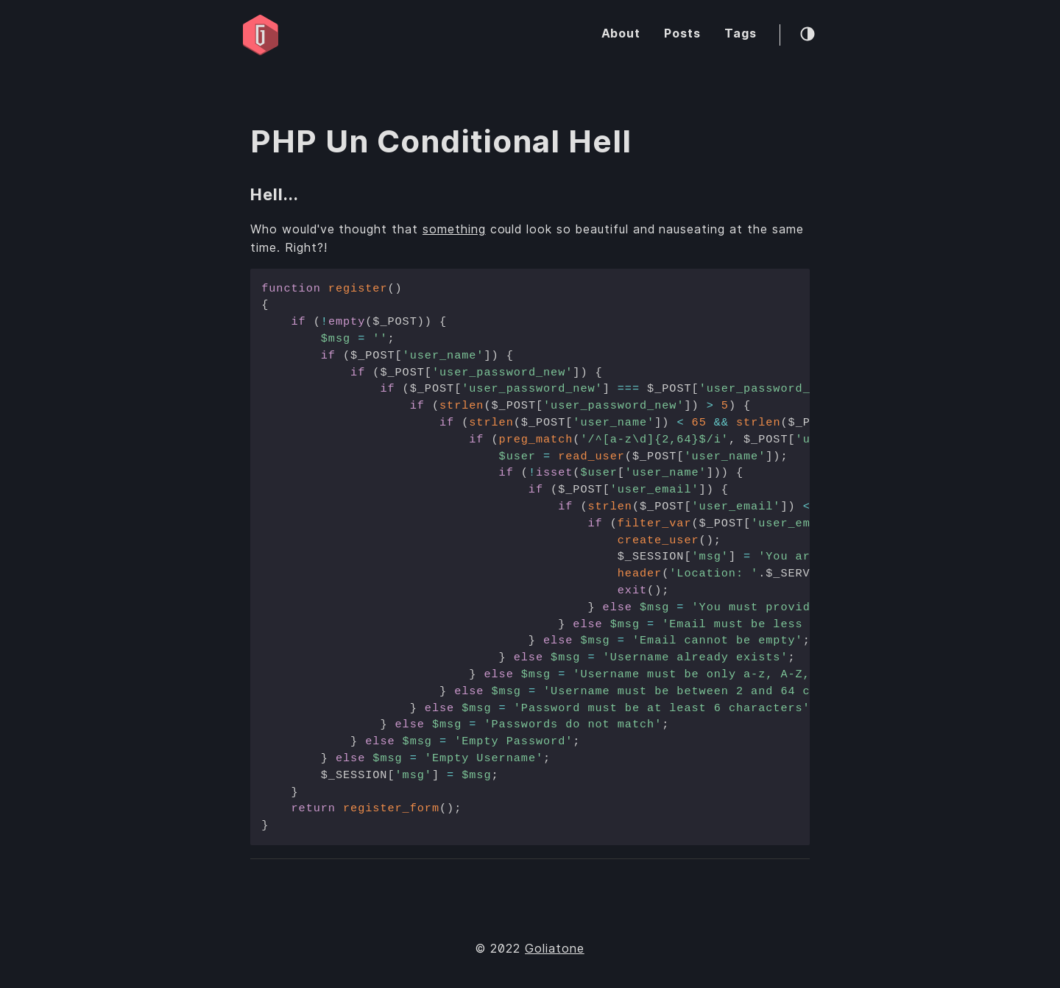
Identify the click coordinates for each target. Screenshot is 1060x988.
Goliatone (554, 949)
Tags (740, 33)
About (621, 33)
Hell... (274, 194)
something (454, 229)
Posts (682, 33)
